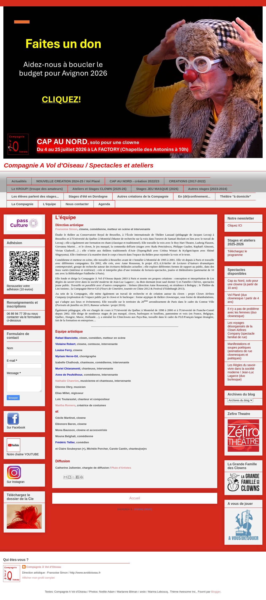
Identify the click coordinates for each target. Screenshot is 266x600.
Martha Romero (65, 405)
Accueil (134, 498)
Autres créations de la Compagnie (142, 196)
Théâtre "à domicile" (235, 196)
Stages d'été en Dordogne (88, 196)
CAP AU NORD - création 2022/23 (134, 181)
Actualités (19, 181)
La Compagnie (22, 204)
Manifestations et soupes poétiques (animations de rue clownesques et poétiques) (240, 351)
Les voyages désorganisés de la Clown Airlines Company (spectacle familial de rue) (241, 330)
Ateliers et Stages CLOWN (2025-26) (99, 189)
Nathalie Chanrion (67, 380)
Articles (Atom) (143, 509)
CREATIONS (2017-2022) (187, 181)
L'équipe (49, 204)
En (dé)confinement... (194, 196)
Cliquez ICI (235, 225)
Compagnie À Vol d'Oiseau (43, 566)
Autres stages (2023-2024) (207, 189)
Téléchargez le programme (237, 253)
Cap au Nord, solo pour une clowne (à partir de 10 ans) (243, 284)
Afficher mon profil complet (38, 577)
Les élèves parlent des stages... (35, 196)
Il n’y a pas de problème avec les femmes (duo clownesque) (243, 312)
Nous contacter (77, 204)
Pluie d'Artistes (121, 467)
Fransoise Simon (66, 229)
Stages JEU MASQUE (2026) (157, 189)
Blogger (215, 591)
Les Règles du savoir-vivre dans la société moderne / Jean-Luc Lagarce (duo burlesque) (242, 372)
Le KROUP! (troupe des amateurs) (37, 189)
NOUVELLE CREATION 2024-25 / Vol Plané (68, 181)
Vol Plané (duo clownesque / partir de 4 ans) (243, 298)
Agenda (104, 204)
